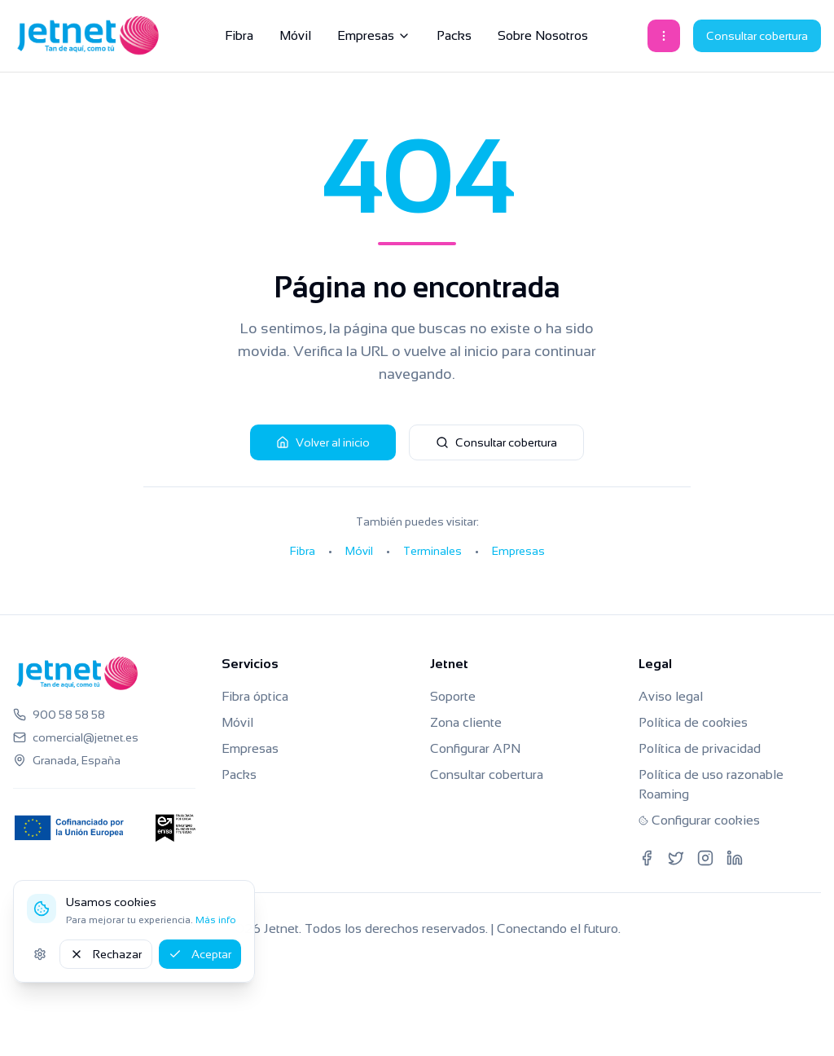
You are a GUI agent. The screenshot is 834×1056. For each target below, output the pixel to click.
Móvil (295, 35)
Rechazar (106, 954)
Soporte (453, 696)
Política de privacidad (700, 748)
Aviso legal (671, 696)
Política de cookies (693, 722)
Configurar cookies (699, 820)
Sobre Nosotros (543, 35)
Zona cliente (466, 722)
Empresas (373, 35)
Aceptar (200, 954)
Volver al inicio (323, 442)
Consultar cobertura (757, 35)
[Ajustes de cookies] (40, 954)
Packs (454, 35)
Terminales (432, 550)
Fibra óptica (255, 696)
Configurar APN (475, 748)
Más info (215, 920)
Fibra (239, 35)
